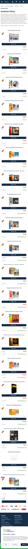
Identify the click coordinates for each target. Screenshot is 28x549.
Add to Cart (13, 44)
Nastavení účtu (18, 522)
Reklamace (17, 521)
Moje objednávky (18, 517)
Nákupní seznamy (19, 519)
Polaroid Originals (13, 25)
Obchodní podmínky (5, 524)
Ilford (23, 25)
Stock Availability (5, 522)
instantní (7, 19)
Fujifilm (6, 25)
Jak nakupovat (4, 517)
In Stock (24, 49)
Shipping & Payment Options (5, 520)
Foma (19, 25)
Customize (14, 544)
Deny (6, 544)
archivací (3, 23)
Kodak (2, 25)
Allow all (24, 544)
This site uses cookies (9, 534)
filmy (8, 20)
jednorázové (15, 19)
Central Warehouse (21, 213)
